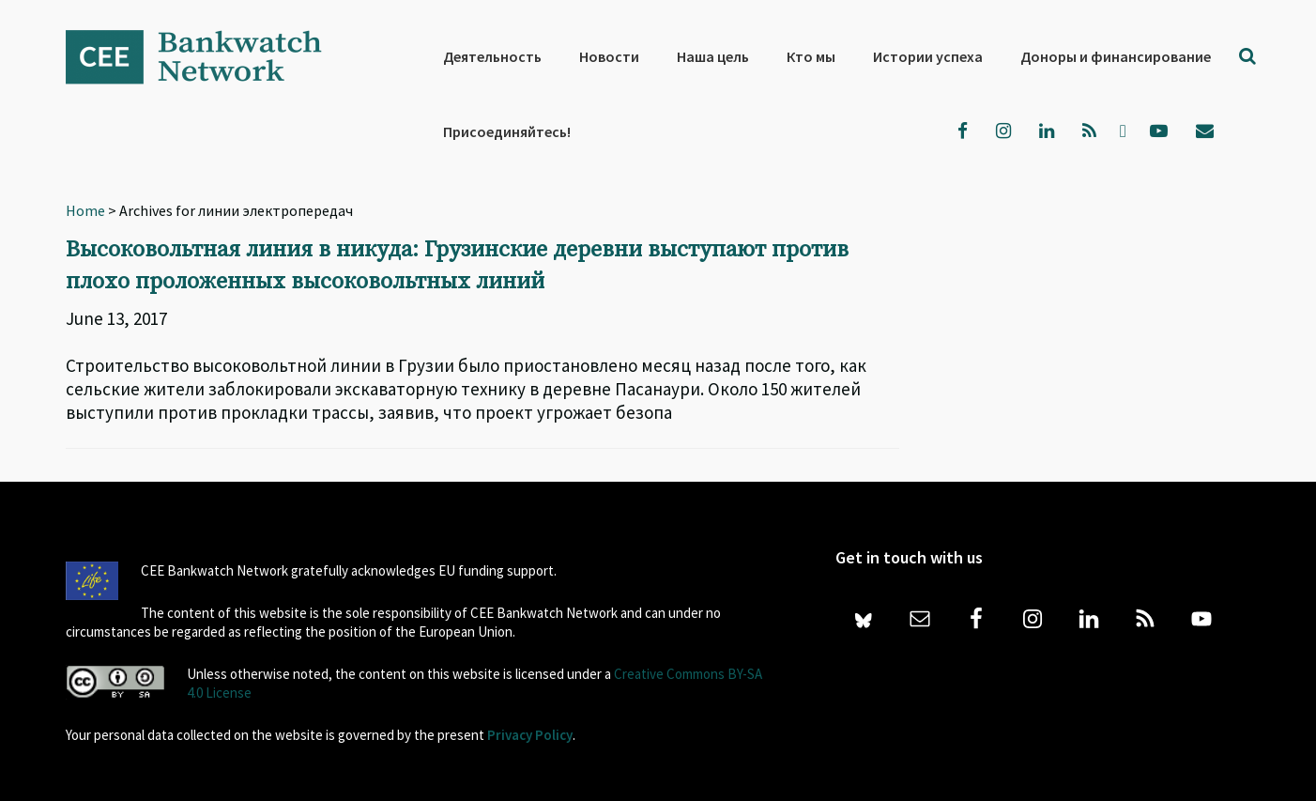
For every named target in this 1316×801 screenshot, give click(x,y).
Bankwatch (206, 56)
